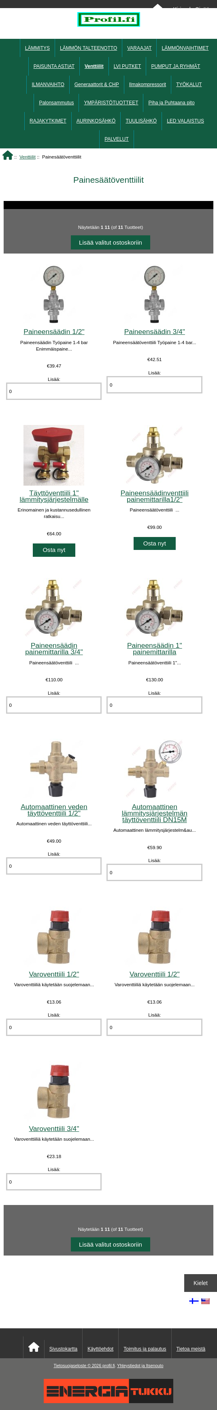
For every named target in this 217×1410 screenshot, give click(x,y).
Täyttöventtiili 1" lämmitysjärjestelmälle (53, 496)
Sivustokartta (63, 1349)
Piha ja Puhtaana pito (171, 103)
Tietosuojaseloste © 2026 (77, 1365)
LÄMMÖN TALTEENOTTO (88, 48)
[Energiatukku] (108, 1401)
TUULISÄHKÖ (141, 121)
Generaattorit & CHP (96, 84)
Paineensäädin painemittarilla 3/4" (54, 648)
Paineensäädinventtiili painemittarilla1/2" (155, 496)
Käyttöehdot (100, 1349)
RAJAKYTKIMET (48, 121)
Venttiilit (27, 156)
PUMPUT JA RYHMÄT (175, 66)
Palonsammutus (56, 103)
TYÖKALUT (189, 84)
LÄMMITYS (37, 48)
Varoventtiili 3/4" (54, 1129)
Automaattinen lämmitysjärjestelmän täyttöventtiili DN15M (154, 813)
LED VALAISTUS (185, 121)
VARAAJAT (139, 48)
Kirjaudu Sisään (192, 9)
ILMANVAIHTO (48, 84)
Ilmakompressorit (147, 84)
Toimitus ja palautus (144, 1349)
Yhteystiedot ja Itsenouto (140, 1365)
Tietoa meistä (191, 1349)
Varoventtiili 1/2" (54, 974)
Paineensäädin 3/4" (154, 332)
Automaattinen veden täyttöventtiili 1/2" (54, 810)
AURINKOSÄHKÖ (96, 121)
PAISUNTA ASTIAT (54, 66)
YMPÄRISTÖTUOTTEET (111, 103)
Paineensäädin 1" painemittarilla (154, 648)
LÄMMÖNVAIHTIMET (185, 48)
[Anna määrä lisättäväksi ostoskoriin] (54, 391)
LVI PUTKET (127, 66)
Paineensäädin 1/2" (53, 332)
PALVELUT (116, 139)
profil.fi (108, 1365)
